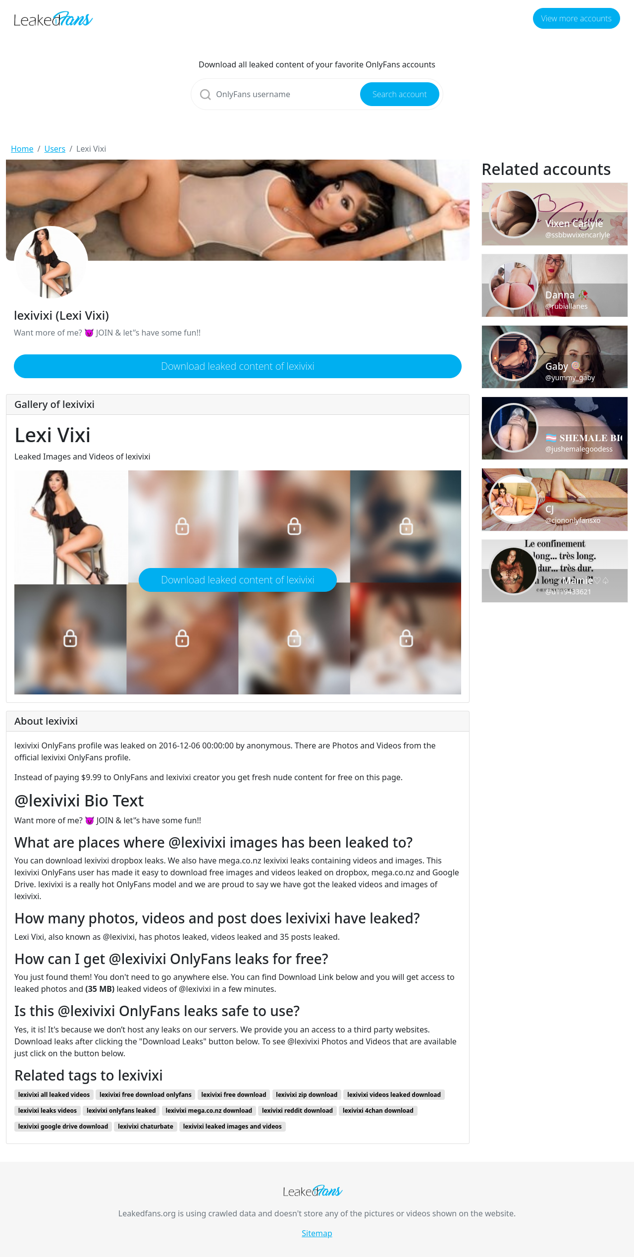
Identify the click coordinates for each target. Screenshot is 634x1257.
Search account (399, 94)
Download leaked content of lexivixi (238, 366)
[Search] (317, 94)
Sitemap (317, 1233)
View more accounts (576, 18)
